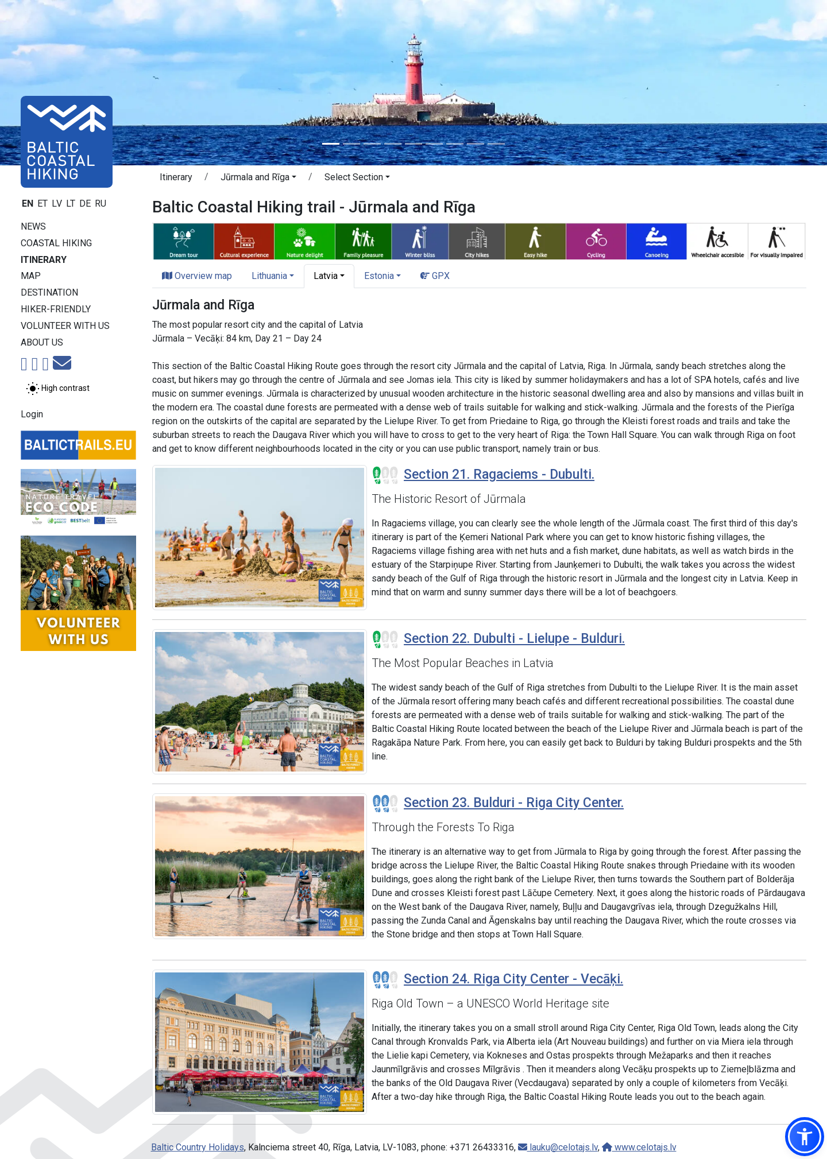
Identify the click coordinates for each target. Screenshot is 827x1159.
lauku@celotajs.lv (558, 1147)
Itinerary (44, 259)
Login (32, 414)
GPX (435, 275)
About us (42, 342)
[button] (258, 179)
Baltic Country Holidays (197, 1147)
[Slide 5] (413, 143)
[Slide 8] (475, 143)
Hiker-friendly (56, 309)
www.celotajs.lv (639, 1147)
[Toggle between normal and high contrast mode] (58, 388)
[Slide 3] (372, 143)
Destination (49, 292)
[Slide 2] (351, 143)
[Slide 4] (392, 143)
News (33, 226)
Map (31, 275)
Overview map (197, 275)
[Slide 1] (330, 143)
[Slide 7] (454, 143)
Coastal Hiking (56, 243)
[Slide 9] (496, 143)
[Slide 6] (434, 143)
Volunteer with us (65, 325)
